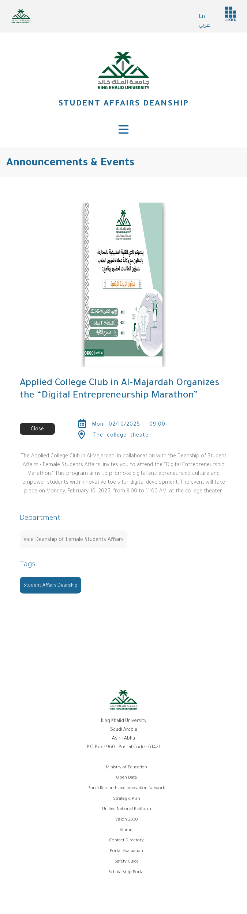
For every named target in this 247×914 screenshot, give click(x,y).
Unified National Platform (126, 809)
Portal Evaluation (126, 851)
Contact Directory (126, 840)
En (202, 17)
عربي (204, 26)
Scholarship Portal (126, 872)
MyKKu (230, 14)
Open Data (126, 778)
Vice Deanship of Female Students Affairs (73, 540)
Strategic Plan (126, 799)
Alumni (127, 830)
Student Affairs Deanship (123, 104)
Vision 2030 (126, 820)
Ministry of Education (126, 767)
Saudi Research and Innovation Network (126, 788)
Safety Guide (127, 862)
